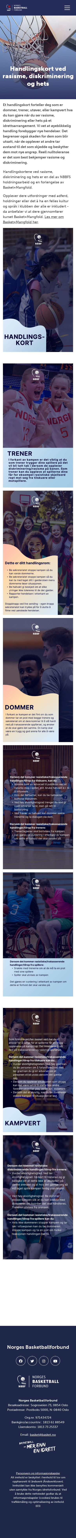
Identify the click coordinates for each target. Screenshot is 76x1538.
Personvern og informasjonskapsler (38, 1473)
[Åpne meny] (68, 8)
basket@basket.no (43, 1434)
